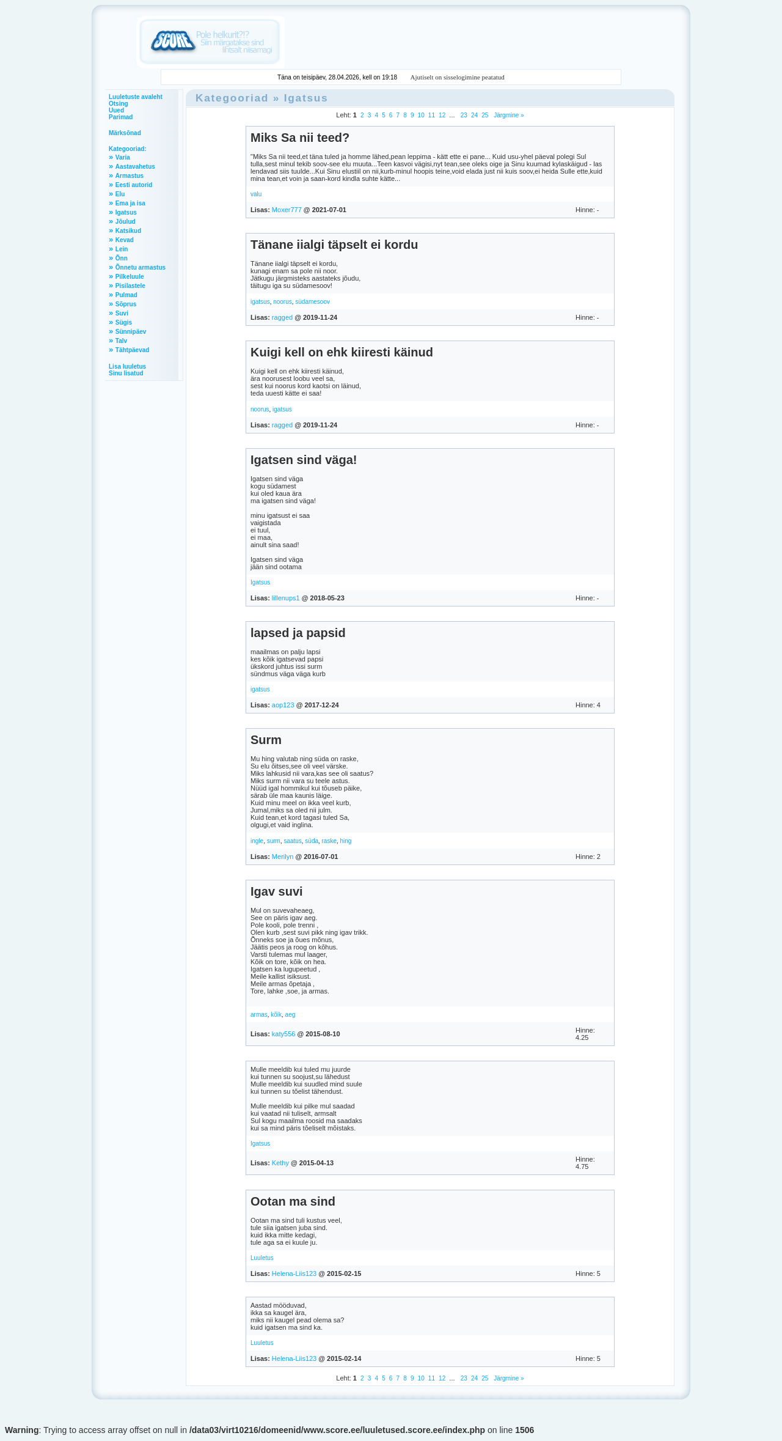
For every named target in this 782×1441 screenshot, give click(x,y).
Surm (266, 739)
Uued (116, 110)
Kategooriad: (128, 149)
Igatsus (126, 212)
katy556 (284, 1033)
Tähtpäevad (132, 350)
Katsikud (128, 230)
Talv (121, 340)
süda (311, 841)
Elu (120, 194)
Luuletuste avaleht (136, 97)
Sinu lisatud (126, 373)
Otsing (118, 103)
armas (259, 1014)
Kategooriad (232, 98)
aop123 (283, 705)
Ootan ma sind (292, 1201)
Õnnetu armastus (140, 267)
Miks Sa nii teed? (299, 137)
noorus (282, 301)
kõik (276, 1014)
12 (442, 115)
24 (474, 115)
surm (273, 841)
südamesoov (312, 301)
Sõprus (125, 304)
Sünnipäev (131, 331)
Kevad (124, 240)
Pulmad (126, 295)
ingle (256, 841)
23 (464, 115)
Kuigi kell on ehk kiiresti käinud (341, 352)
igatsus (260, 301)
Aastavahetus (135, 166)
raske (329, 841)
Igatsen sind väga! (303, 459)
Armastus (129, 175)
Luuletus (262, 1258)
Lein (121, 249)
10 (421, 115)
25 (484, 115)
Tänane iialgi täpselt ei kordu (334, 244)
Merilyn (282, 856)
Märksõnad (125, 133)
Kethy (280, 1162)
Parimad (121, 117)
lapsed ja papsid (298, 632)
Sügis (123, 322)
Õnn (121, 258)
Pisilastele (130, 285)
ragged (282, 317)
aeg (290, 1014)
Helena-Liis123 (294, 1273)
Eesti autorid (134, 185)
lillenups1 (286, 598)
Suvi (121, 313)
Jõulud (125, 221)
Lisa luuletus (127, 366)
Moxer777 (287, 209)
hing (345, 841)
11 (431, 115)
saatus (292, 841)
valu (255, 194)
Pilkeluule (129, 276)
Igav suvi (276, 891)
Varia (122, 157)
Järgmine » (508, 115)
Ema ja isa (130, 203)
